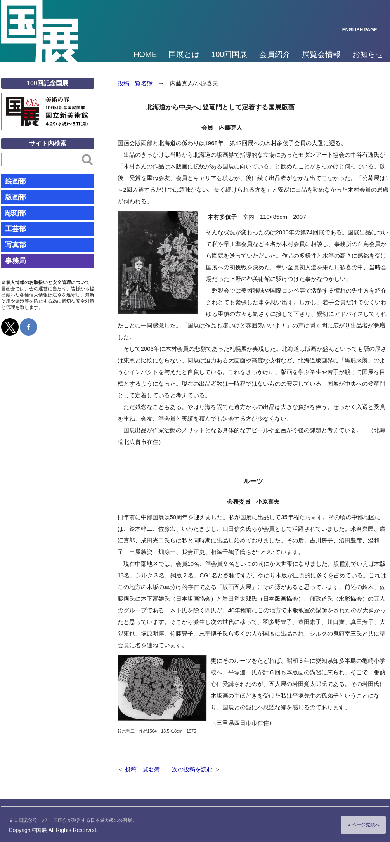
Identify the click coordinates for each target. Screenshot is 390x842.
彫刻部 (15, 213)
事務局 (15, 261)
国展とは (183, 54)
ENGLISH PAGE (359, 30)
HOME (145, 54)
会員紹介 (274, 54)
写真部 (15, 245)
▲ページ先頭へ (363, 825)
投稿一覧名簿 (135, 83)
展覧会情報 (321, 54)
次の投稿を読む (192, 769)
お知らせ (367, 54)
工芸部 (15, 229)
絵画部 (15, 181)
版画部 (15, 197)
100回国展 (229, 54)
